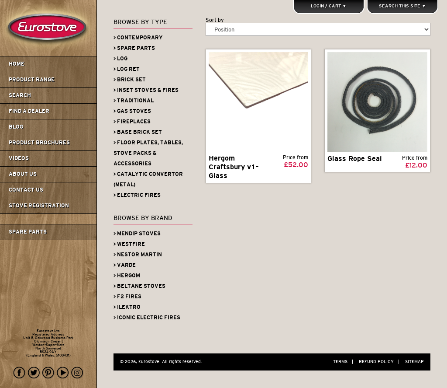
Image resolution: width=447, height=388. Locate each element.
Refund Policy (381, 361)
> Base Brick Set (137, 132)
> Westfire (129, 244)
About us (23, 174)
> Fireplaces (132, 122)
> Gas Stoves (132, 111)
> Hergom (126, 276)
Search (20, 95)
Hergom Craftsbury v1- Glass (234, 166)
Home (16, 64)
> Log (120, 59)
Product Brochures (39, 143)
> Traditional (133, 101)
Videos (19, 158)
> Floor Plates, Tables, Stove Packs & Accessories (148, 153)
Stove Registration (39, 206)
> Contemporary (138, 38)
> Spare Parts (134, 48)
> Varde (124, 265)
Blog (16, 127)
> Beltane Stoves (139, 286)
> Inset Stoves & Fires (146, 90)
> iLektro (127, 307)
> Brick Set (129, 80)
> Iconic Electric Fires (146, 318)
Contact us (26, 190)
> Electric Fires (137, 195)
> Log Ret (126, 69)
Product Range (32, 80)
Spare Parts (28, 232)
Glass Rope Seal (354, 158)
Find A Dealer (29, 111)
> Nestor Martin (137, 255)
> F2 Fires (127, 297)
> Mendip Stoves (137, 234)
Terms (345, 361)
